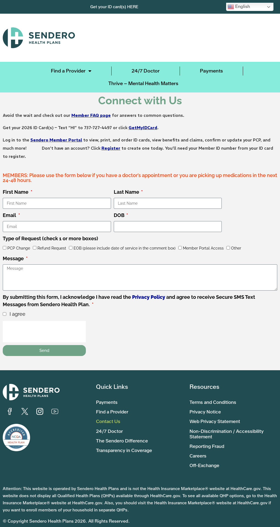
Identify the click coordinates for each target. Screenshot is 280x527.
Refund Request (51, 248)
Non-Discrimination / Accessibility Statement (228, 431)
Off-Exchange (205, 461)
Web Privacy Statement (216, 419)
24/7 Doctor (146, 71)
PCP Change (18, 248)
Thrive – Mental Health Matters (143, 83)
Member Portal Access (203, 248)
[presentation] (44, 331)
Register (110, 148)
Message (14, 258)
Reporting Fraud (208, 443)
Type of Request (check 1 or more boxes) (50, 238)
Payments (211, 71)
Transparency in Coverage (126, 447)
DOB (120, 215)
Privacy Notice (206, 410)
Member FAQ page (91, 115)
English (239, 7)
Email (10, 215)
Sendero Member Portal (56, 140)
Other (236, 248)
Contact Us (108, 419)
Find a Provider (71, 71)
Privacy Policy (148, 297)
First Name (16, 192)
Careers (198, 452)
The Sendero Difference (123, 438)
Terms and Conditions (214, 401)
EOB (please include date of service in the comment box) (125, 248)
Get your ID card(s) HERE (114, 7)
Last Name (127, 192)
